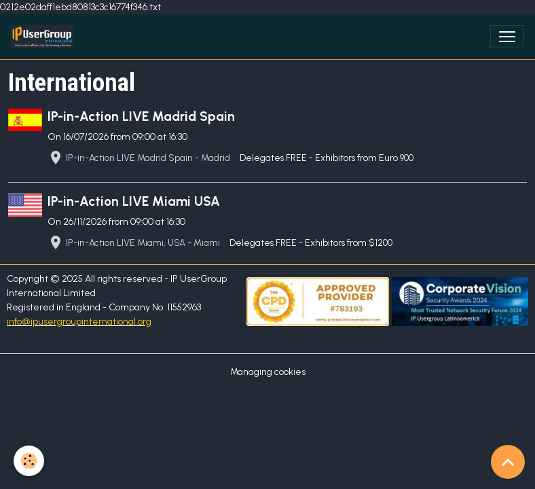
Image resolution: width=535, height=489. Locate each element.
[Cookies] (29, 461)
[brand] (45, 36)
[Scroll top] (508, 462)
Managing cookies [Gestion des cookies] (268, 372)
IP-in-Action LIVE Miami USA (134, 201)
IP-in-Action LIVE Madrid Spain (141, 116)
